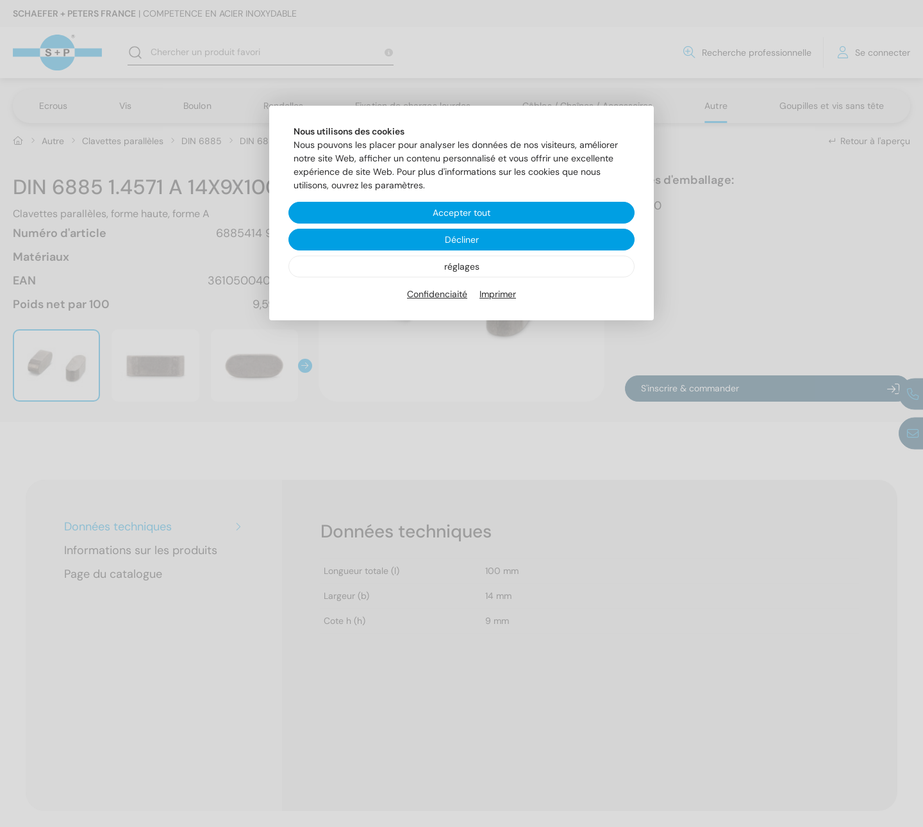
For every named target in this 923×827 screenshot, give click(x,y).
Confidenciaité (437, 294)
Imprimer (497, 294)
